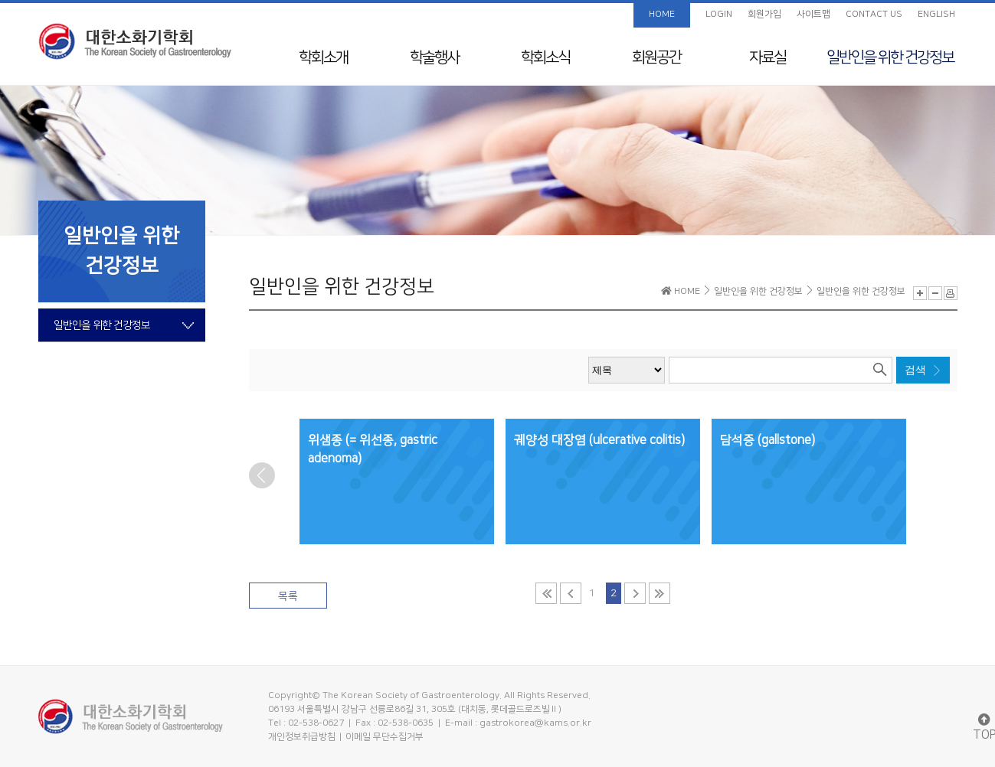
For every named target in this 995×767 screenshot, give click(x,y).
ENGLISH (936, 14)
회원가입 (764, 14)
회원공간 (656, 57)
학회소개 (323, 57)
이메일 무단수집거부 (384, 737)
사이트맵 (813, 14)
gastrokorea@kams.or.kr (535, 723)
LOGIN (718, 14)
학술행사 (434, 57)
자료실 (767, 57)
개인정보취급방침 (301, 737)
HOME (662, 14)
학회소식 (545, 57)
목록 (288, 596)
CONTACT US (874, 14)
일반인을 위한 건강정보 (890, 57)
